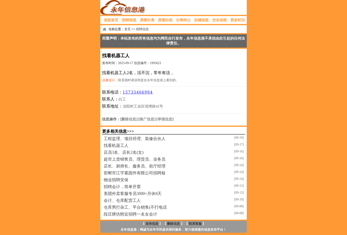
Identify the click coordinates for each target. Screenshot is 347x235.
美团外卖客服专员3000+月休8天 (133, 193)
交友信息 (219, 20)
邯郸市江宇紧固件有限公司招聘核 (134, 173)
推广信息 (147, 119)
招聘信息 (129, 20)
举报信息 (165, 119)
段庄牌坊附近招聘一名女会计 (130, 214)
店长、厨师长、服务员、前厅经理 (134, 166)
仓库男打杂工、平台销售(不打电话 (135, 207)
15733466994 (138, 92)
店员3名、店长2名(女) (124, 152)
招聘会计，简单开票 (122, 186)
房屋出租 (165, 20)
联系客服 (195, 223)
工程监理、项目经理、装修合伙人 (134, 138)
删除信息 (129, 119)
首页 (127, 29)
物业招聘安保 (116, 180)
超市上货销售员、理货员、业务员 (134, 159)
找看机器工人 (116, 145)
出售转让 (183, 20)
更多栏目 (237, 20)
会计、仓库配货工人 (122, 200)
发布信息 (152, 223)
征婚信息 (201, 20)
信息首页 (111, 20)
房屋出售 (147, 20)
